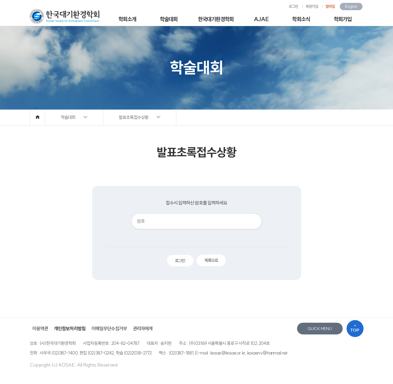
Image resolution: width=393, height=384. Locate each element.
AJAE (261, 19)
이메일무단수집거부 (109, 329)
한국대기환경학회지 (216, 21)
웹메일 (330, 6)
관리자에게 (143, 329)
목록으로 (211, 260)
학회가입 (343, 19)
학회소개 (127, 19)
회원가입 (312, 6)
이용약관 (40, 329)
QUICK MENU (319, 328)
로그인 (293, 6)
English (351, 6)
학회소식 (301, 19)
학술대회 (169, 19)
